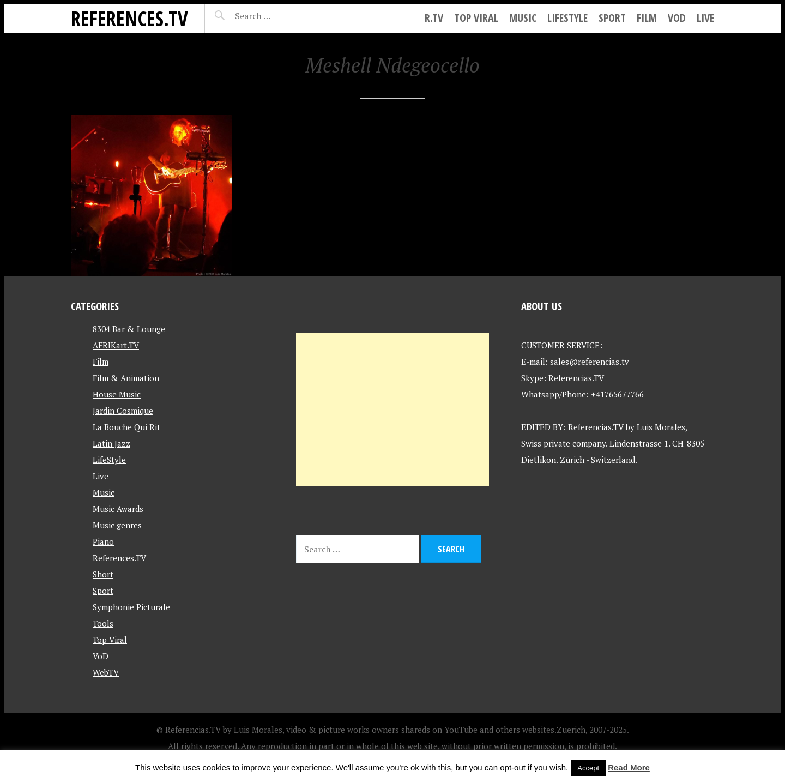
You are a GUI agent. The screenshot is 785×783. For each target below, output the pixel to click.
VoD (677, 17)
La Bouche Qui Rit (126, 426)
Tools (103, 623)
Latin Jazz (111, 443)
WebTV (106, 672)
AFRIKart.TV (116, 345)
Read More (629, 767)
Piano (103, 541)
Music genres (117, 525)
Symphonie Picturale (131, 606)
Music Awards (118, 508)
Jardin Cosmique (123, 410)
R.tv (434, 17)
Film (647, 17)
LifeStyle (567, 17)
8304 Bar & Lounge (129, 328)
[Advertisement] (392, 409)
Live (705, 17)
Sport (612, 17)
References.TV (129, 18)
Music (522, 17)
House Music (117, 394)
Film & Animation (126, 377)
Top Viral (476, 17)
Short (103, 574)
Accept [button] (588, 768)
